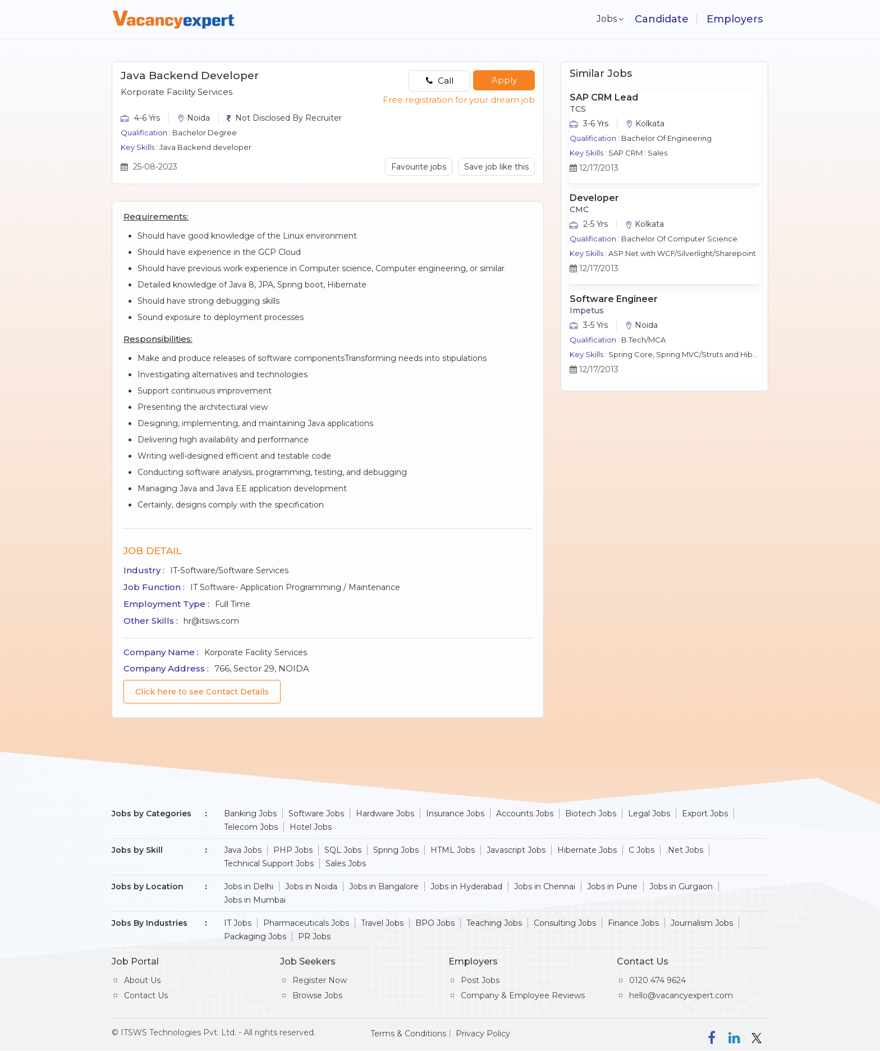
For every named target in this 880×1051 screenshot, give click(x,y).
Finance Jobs (633, 923)
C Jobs (641, 850)
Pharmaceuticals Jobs (306, 923)
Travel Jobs (382, 923)
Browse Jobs (317, 995)
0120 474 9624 (657, 980)
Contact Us (146, 995)
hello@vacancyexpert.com (681, 995)
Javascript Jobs (516, 850)
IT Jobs (237, 923)
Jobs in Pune (612, 886)
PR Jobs (314, 936)
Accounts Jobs (524, 813)
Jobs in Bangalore (384, 886)
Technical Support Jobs (269, 863)
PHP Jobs (293, 850)
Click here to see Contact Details (202, 692)
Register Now (319, 980)
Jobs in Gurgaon (681, 886)
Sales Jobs (346, 863)
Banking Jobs (250, 813)
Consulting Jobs (565, 923)
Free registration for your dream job (459, 99)
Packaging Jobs (255, 936)
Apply (504, 80)
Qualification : (146, 132)
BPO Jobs (435, 923)
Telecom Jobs (251, 827)
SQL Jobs (342, 850)
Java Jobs (243, 850)
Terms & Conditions (408, 1034)
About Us (142, 980)
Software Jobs (316, 813)
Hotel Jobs (311, 827)
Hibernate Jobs (587, 850)
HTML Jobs (452, 850)
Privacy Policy (483, 1034)
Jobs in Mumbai (255, 900)
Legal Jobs (649, 813)
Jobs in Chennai (544, 886)
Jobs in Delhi (248, 886)
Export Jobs (705, 813)
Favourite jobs (418, 167)
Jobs (604, 18)
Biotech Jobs (590, 813)
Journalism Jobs (702, 923)
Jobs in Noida (311, 886)
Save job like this (496, 167)
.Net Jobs (684, 850)
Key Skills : (139, 147)
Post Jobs (480, 980)
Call (439, 80)
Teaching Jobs (494, 923)
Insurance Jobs (455, 813)
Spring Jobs (396, 850)
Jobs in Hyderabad (466, 886)
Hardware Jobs (385, 813)
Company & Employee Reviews (523, 995)
